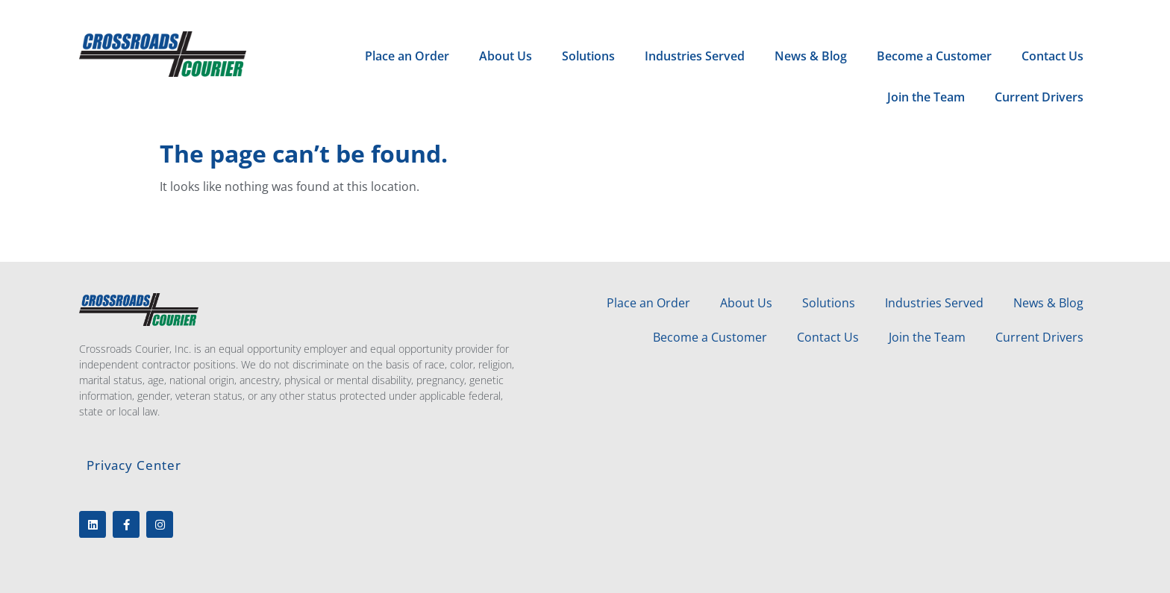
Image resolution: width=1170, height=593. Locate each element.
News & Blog (811, 56)
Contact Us (1052, 56)
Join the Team (926, 97)
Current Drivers (1039, 97)
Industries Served (695, 56)
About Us (505, 56)
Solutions (588, 56)
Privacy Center (134, 465)
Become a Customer (934, 56)
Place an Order (407, 56)
